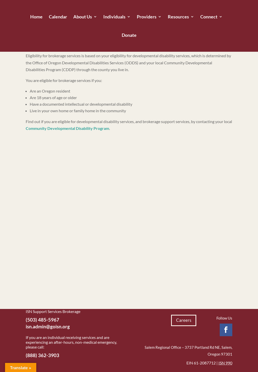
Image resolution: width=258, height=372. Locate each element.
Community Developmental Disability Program (67, 128)
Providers (146, 17)
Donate (129, 35)
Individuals (114, 17)
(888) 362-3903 (42, 355)
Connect (208, 17)
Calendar (58, 17)
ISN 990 (225, 362)
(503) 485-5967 (42, 320)
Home (36, 17)
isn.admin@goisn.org (48, 326)
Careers (183, 320)
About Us (82, 17)
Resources (178, 17)
